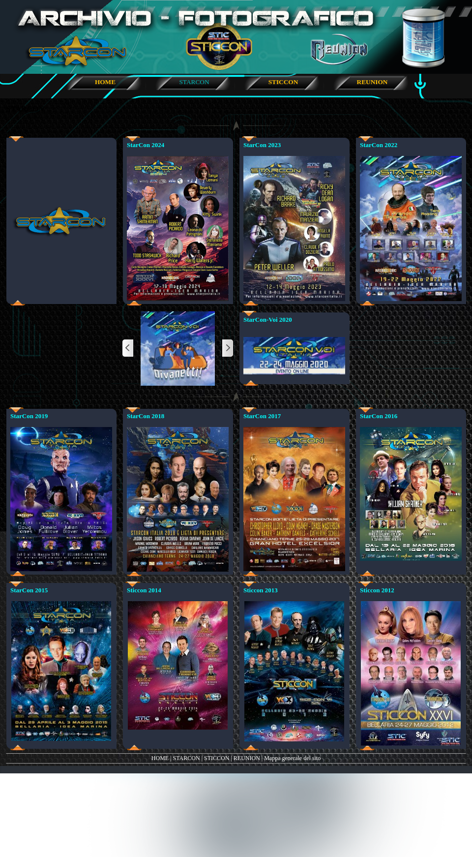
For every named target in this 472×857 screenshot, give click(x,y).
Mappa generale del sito (292, 758)
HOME (160, 758)
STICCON (216, 758)
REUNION (247, 758)
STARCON (186, 758)
